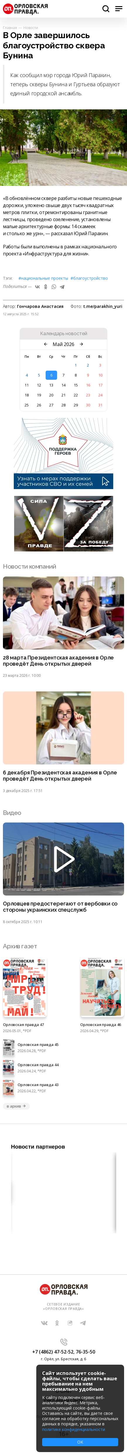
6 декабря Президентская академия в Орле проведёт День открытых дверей (60, 776)
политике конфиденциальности (73, 1429)
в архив (16, 1106)
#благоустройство (89, 278)
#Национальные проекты (43, 278)
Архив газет (20, 946)
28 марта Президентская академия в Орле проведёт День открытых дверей (58, 661)
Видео (12, 812)
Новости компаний (29, 566)
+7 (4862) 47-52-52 (52, 1352)
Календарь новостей (63, 333)
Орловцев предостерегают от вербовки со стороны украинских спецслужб (60, 907)
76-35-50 (85, 1352)
